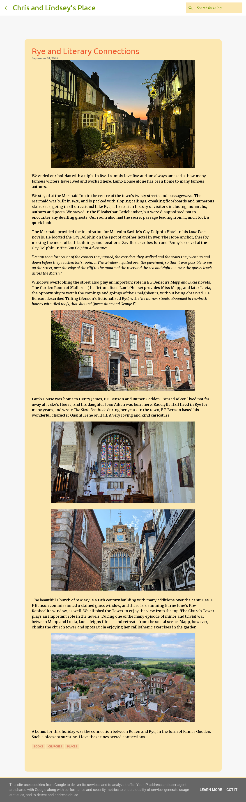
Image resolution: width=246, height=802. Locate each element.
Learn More (211, 790)
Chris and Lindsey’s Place (54, 8)
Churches (55, 746)
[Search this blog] (218, 7)
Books (38, 746)
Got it (231, 790)
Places (72, 746)
